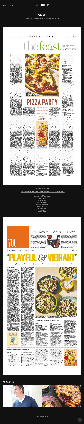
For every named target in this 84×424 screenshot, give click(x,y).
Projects (11, 5)
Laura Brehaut (42, 5)
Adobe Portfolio (44, 416)
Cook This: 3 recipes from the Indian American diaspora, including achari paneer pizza (42, 192)
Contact (5, 5)
